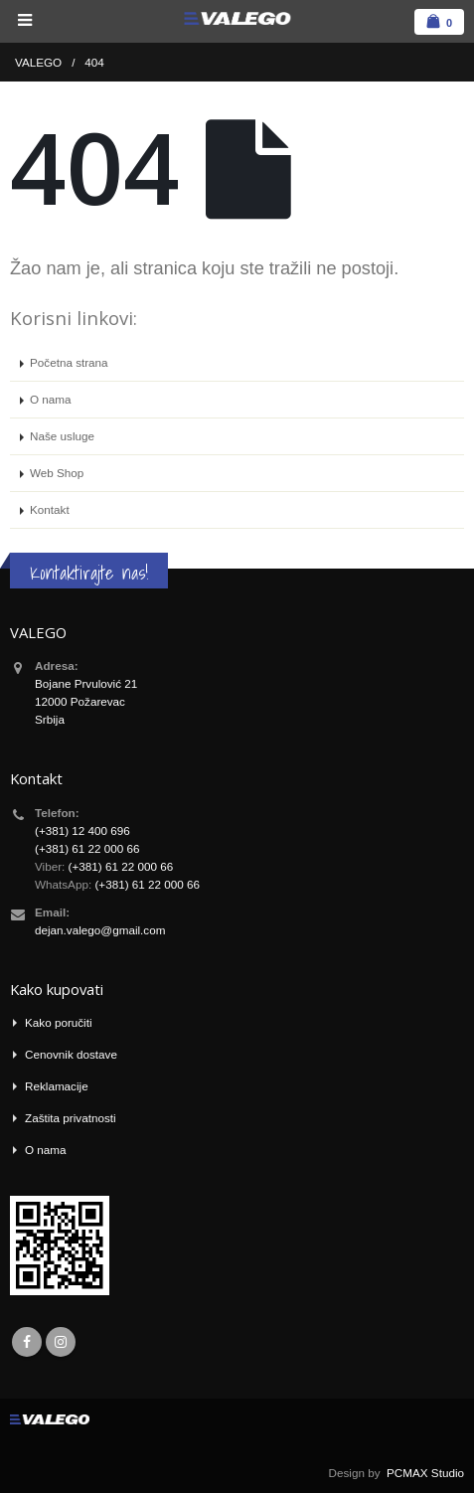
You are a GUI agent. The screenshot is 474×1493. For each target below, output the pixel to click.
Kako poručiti (58, 1022)
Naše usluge (62, 435)
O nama (51, 399)
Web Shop (56, 472)
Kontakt (50, 509)
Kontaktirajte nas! (89, 572)
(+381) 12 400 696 (82, 830)
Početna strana (69, 362)
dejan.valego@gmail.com (100, 929)
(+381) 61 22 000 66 (87, 848)
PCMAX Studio (425, 1472)
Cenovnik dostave (71, 1054)
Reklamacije (56, 1085)
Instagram (61, 1342)
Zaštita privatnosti (70, 1117)
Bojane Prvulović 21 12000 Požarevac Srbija (86, 701)
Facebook (27, 1342)
